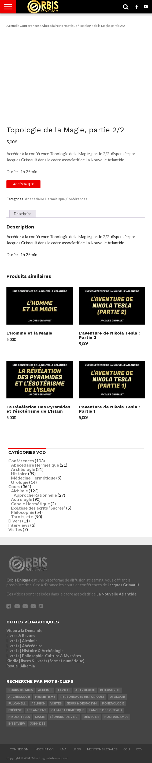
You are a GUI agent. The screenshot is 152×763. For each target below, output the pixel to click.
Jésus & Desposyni (82, 703)
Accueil (11, 26)
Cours (14, 486)
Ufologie (19, 482)
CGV (139, 749)
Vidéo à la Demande (24, 630)
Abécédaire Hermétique (59, 26)
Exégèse (15, 710)
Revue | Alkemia (20, 666)
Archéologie (23, 469)
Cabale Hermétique (30, 503)
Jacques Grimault (123, 585)
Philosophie (22, 512)
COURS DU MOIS (20, 690)
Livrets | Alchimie (22, 640)
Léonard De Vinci (64, 717)
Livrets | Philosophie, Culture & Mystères (43, 655)
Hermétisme (45, 697)
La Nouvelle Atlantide (116, 594)
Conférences (29, 26)
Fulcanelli (17, 703)
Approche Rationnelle (35, 494)
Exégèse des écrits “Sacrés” (38, 507)
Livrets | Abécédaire (24, 646)
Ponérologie (113, 703)
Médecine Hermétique (33, 477)
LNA (63, 749)
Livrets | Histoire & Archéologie (35, 650)
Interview (16, 723)
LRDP (77, 749)
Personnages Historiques (82, 697)
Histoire (19, 473)
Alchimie (19, 490)
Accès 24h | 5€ (23, 184)
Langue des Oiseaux (105, 710)
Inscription (44, 749)
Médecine (91, 717)
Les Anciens (36, 710)
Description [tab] (22, 214)
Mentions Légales (102, 749)
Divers (14, 520)
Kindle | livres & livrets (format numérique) (45, 661)
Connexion (19, 749)
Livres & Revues (20, 635)
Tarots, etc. (22, 516)
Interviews (18, 525)
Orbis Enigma (18, 580)
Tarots (63, 690)
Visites (15, 529)
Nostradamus (116, 717)
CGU (127, 749)
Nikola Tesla (19, 717)
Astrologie (21, 499)
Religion (38, 703)
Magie (40, 717)
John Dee (37, 723)
